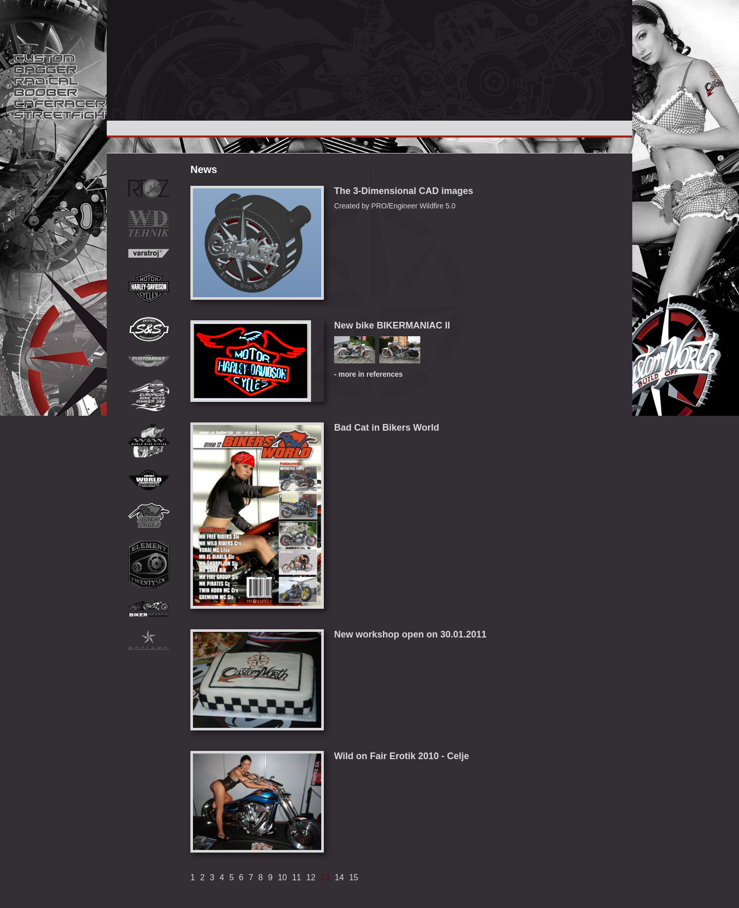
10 (282, 877)
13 (325, 877)
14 (339, 877)
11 (296, 877)
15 (353, 877)
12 (311, 877)
